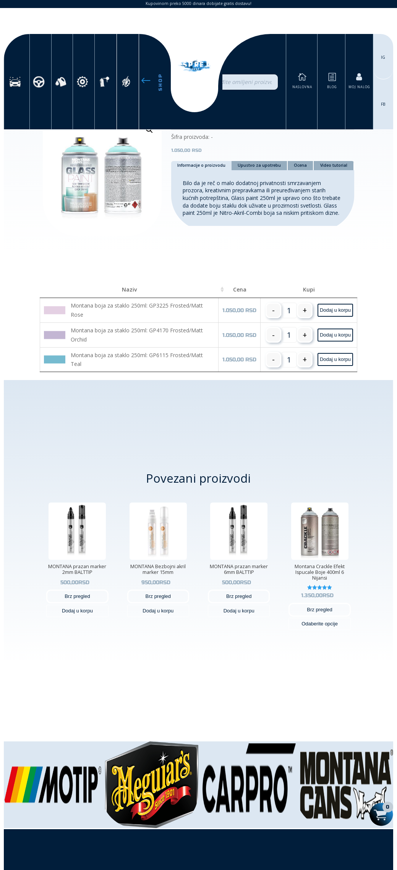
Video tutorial (333, 165)
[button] (149, 130)
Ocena (300, 165)
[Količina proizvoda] (289, 310)
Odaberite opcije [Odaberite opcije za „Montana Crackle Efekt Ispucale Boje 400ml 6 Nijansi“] (319, 624)
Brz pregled (77, 596)
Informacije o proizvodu (201, 165)
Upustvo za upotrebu (259, 165)
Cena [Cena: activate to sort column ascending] (239, 289)
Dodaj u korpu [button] (335, 310)
